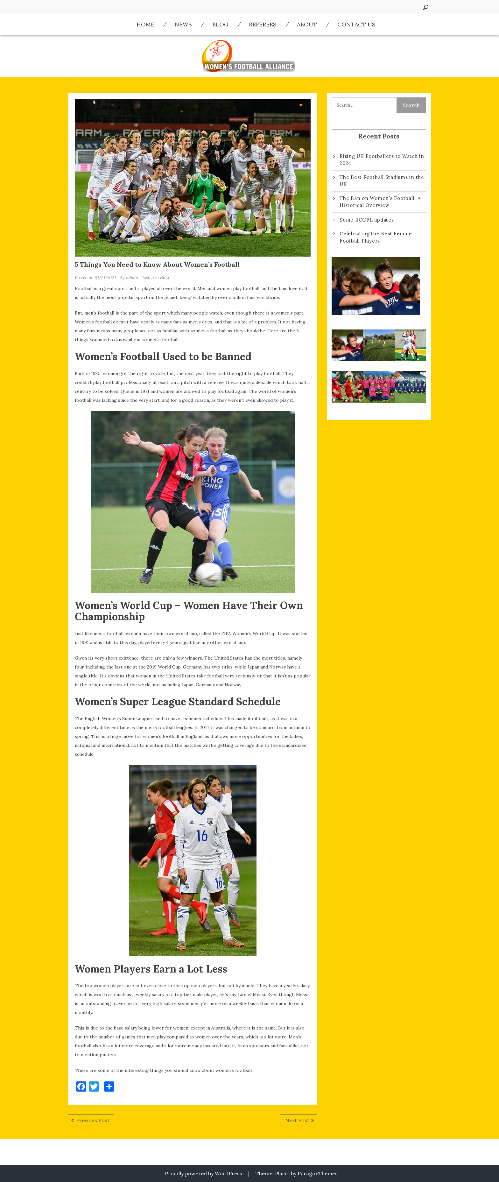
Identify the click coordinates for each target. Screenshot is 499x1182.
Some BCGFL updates (367, 220)
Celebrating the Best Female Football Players (376, 237)
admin (132, 277)
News (183, 24)
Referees (263, 24)
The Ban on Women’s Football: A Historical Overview (380, 202)
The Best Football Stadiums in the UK (382, 181)
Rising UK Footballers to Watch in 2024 (382, 159)
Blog (220, 24)
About (307, 24)
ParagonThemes (318, 1173)
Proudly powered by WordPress (203, 1173)
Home (145, 24)
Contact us (356, 24)
